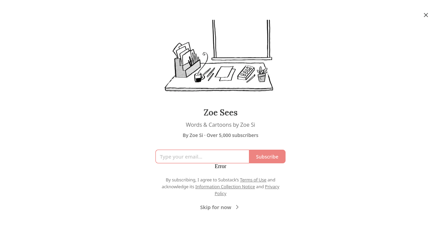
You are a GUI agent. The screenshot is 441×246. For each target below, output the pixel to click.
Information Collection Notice (225, 186)
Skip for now (220, 207)
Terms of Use (253, 180)
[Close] (426, 15)
